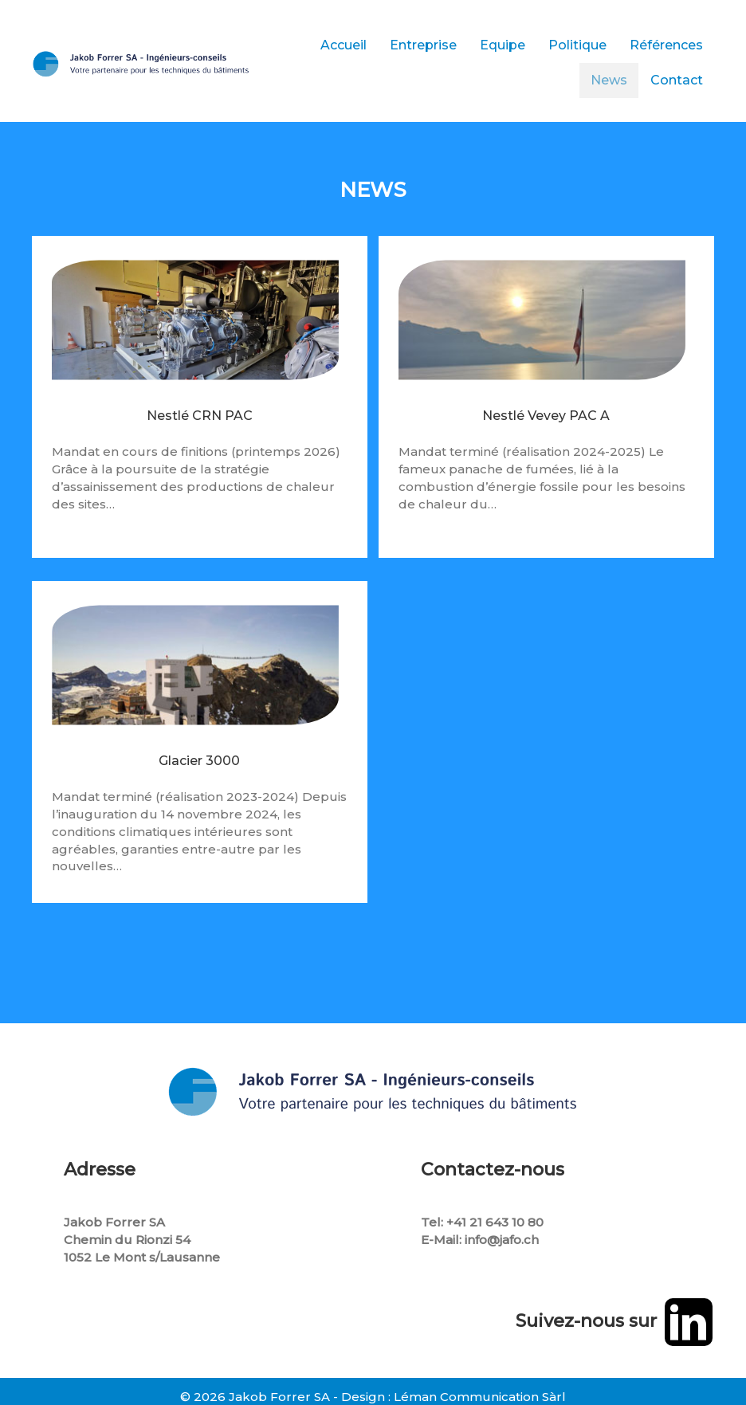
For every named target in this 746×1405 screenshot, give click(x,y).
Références (666, 45)
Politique (577, 45)
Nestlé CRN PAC (200, 429)
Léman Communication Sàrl (480, 1396)
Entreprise (423, 45)
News (609, 80)
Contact (676, 80)
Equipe (502, 45)
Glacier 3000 (199, 774)
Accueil (343, 45)
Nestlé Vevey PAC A (546, 429)
